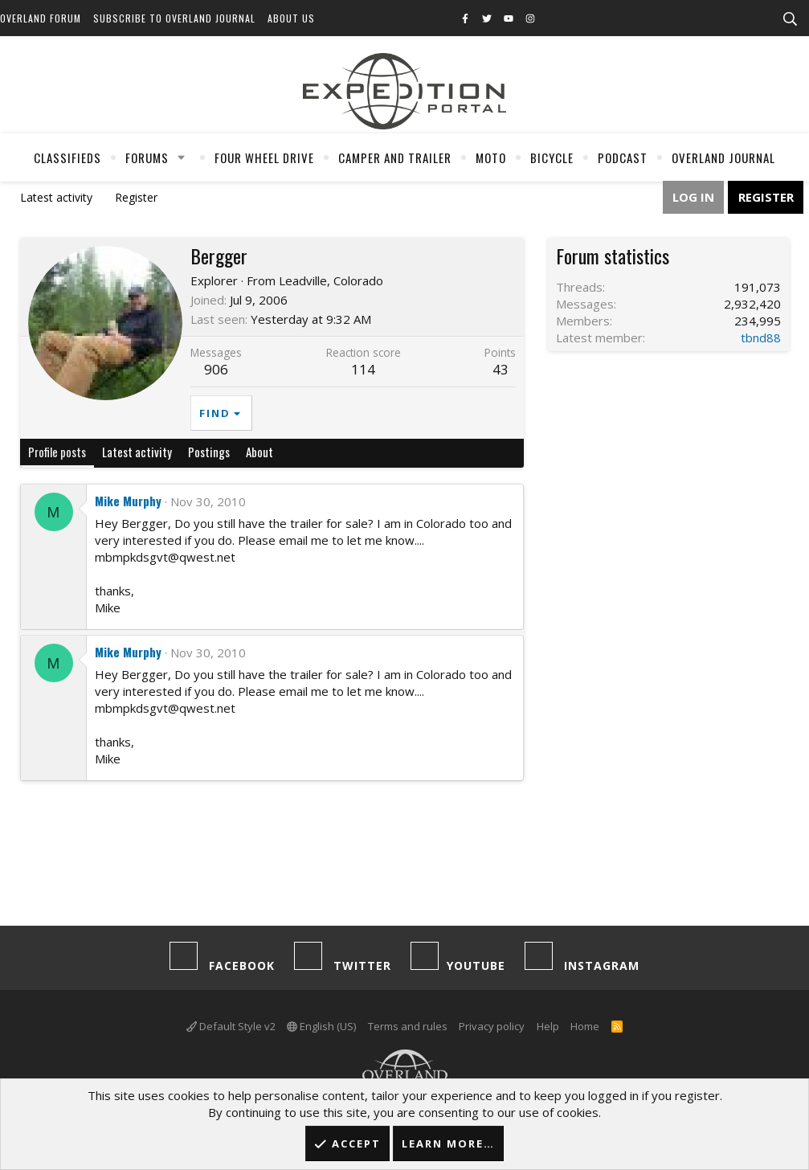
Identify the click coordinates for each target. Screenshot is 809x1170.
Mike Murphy (128, 500)
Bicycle (552, 157)
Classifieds (67, 157)
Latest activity (56, 197)
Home (584, 1026)
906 (216, 369)
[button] (181, 157)
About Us (291, 18)
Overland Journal (723, 157)
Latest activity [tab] (137, 451)
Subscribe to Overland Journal (174, 18)
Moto (491, 157)
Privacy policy (492, 1026)
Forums (147, 157)
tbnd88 (761, 337)
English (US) (321, 1026)
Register (136, 197)
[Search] (790, 19)
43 (500, 369)
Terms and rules (407, 1026)
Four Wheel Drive (264, 157)
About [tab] (259, 451)
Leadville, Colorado (331, 280)
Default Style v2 (231, 1026)
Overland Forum (40, 18)
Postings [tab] (209, 451)
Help (548, 1026)
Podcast (623, 157)
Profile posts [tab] (57, 451)
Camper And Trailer (394, 157)
